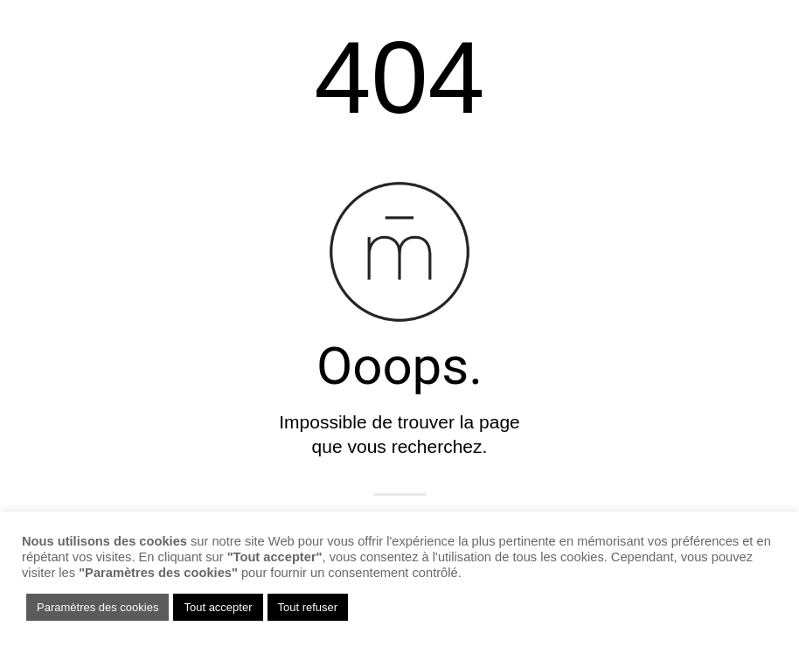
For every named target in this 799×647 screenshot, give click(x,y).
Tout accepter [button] (218, 607)
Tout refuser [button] (308, 607)
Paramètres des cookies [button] (97, 607)
